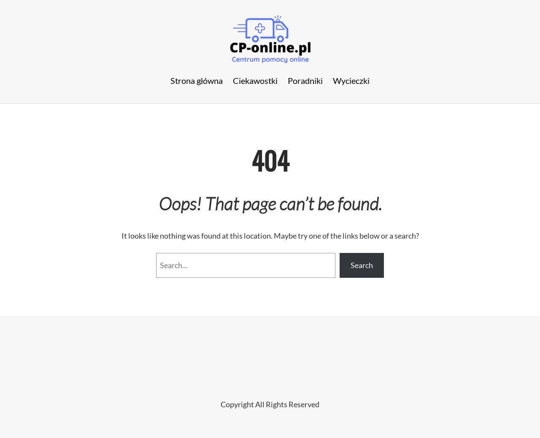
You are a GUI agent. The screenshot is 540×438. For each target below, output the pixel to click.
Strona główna (196, 80)
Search (362, 265)
